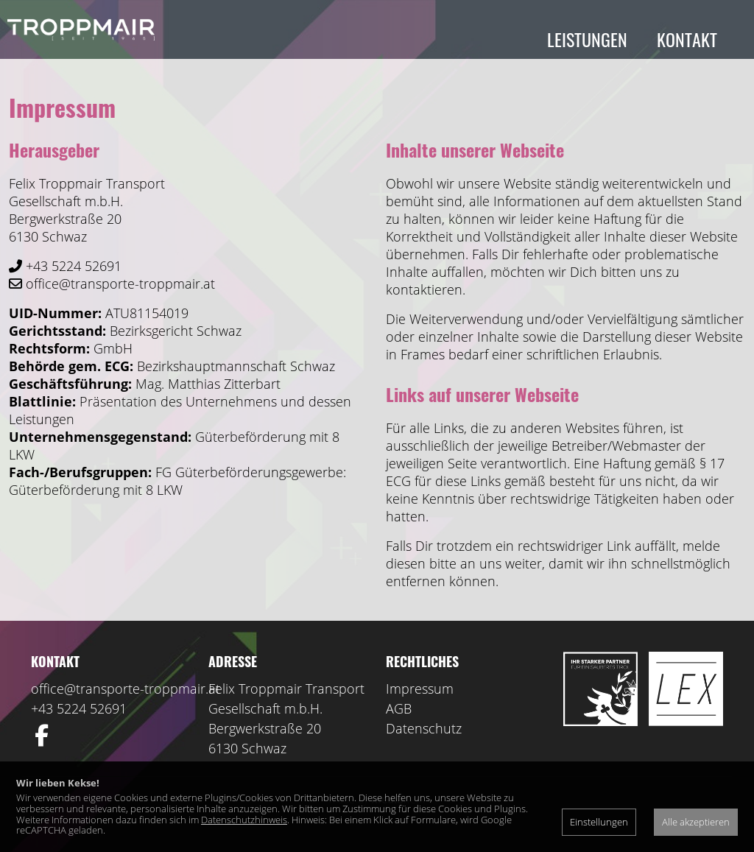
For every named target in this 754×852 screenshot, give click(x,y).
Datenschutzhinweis (244, 819)
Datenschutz (424, 735)
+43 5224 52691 (79, 716)
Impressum (420, 696)
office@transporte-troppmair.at (125, 696)
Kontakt (687, 39)
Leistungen (587, 39)
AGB (399, 716)
